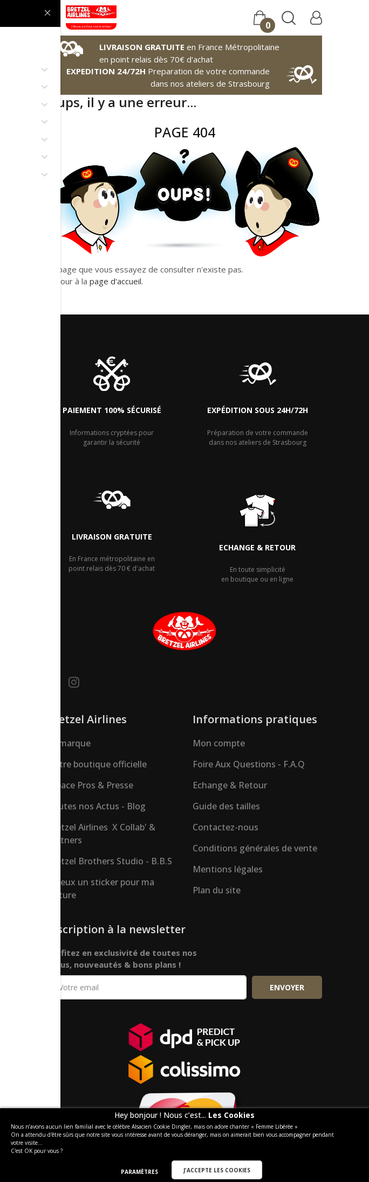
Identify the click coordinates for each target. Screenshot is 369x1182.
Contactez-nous (225, 827)
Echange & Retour (230, 785)
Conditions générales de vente (255, 848)
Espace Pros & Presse (90, 785)
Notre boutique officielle (97, 764)
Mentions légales (228, 869)
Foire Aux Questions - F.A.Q (249, 764)
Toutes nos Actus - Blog (96, 806)
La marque (69, 743)
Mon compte (219, 743)
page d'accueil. (116, 281)
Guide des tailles (226, 806)
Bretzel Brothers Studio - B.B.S (109, 861)
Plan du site (217, 890)
